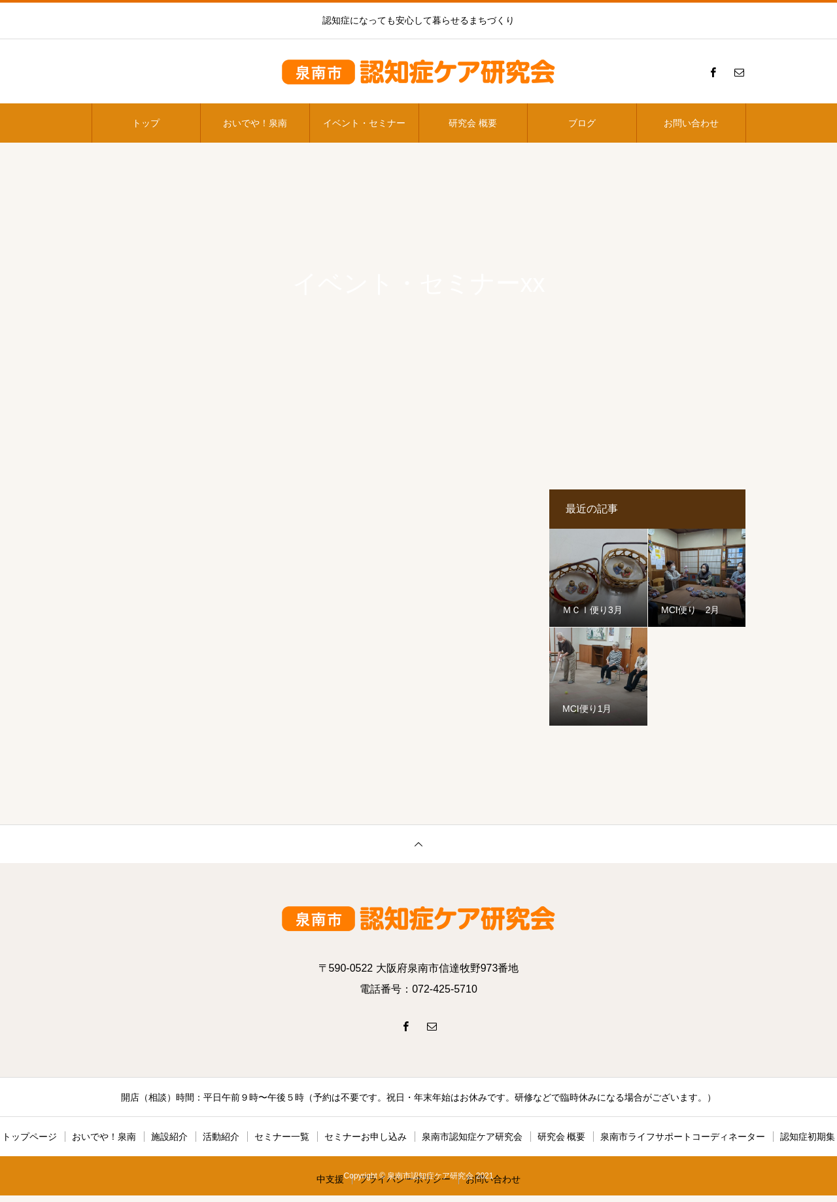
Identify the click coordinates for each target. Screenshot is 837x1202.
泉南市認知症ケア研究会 (472, 1136)
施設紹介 (169, 1136)
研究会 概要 (473, 123)
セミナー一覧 (281, 1136)
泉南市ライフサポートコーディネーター (682, 1136)
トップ (146, 123)
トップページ (29, 1136)
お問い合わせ (691, 123)
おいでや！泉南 (255, 123)
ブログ (582, 123)
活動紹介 (221, 1136)
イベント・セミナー (364, 123)
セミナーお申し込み (365, 1136)
